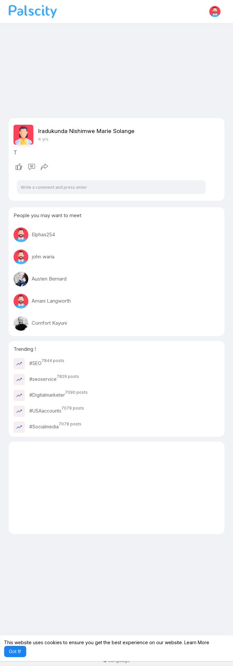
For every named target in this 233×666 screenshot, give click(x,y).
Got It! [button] (15, 651)
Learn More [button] (196, 642)
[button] (214, 11)
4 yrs (43, 139)
